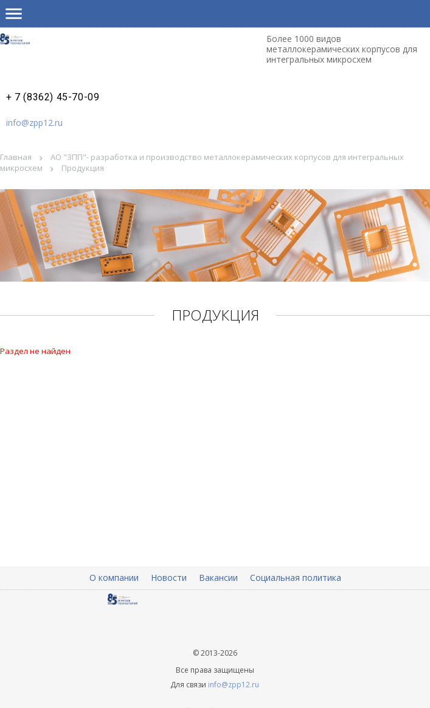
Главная (16, 156)
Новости (169, 577)
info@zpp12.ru (34, 122)
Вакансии (218, 577)
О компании (114, 577)
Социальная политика (295, 577)
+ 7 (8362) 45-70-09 (52, 97)
